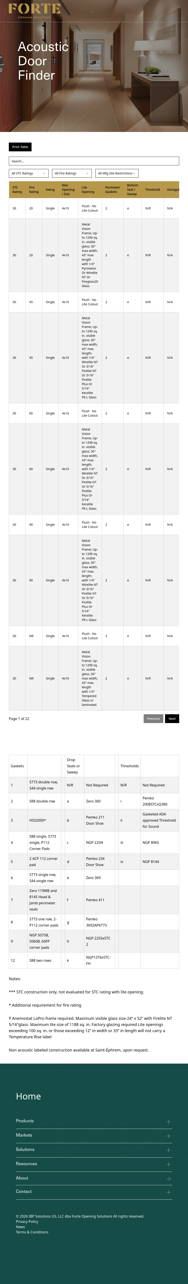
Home (28, 1096)
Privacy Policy (27, 1221)
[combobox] (29, 173)
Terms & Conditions (32, 1232)
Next (172, 718)
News (20, 1226)
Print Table (20, 147)
